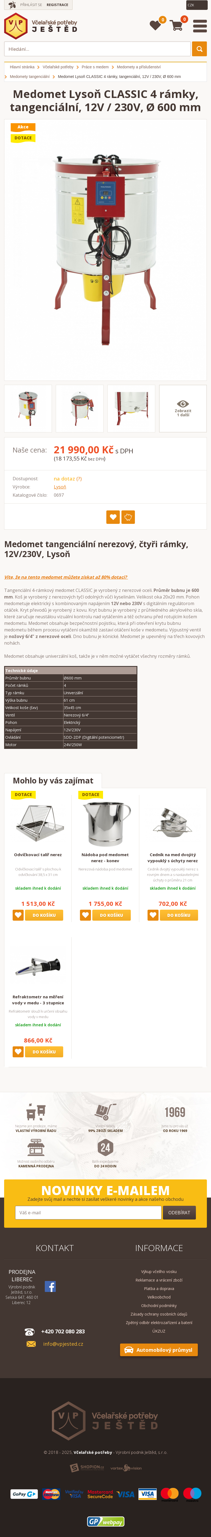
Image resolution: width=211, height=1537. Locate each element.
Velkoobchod (159, 1297)
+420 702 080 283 (63, 1331)
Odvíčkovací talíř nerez (38, 854)
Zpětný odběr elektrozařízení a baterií (159, 1322)
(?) (79, 478)
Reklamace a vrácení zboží (158, 1280)
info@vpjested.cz (63, 1344)
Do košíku (44, 915)
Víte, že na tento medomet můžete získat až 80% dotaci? (66, 577)
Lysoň (60, 487)
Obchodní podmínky (159, 1305)
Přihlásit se (31, 4)
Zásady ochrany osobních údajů (159, 1314)
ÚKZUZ (158, 1331)
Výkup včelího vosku (159, 1271)
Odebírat (179, 1213)
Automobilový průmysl (164, 1350)
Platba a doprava (159, 1288)
